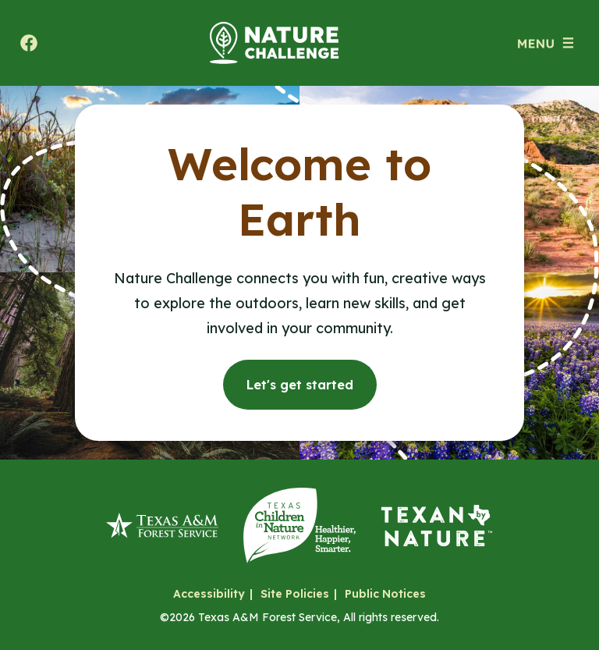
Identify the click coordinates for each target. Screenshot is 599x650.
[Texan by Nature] (437, 525)
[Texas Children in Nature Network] (299, 525)
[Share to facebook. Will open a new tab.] (29, 43)
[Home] (274, 43)
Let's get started (299, 384)
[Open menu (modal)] (545, 42)
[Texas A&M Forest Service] (162, 525)
